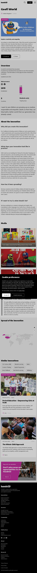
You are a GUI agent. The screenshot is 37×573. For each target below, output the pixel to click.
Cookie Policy (21, 290)
